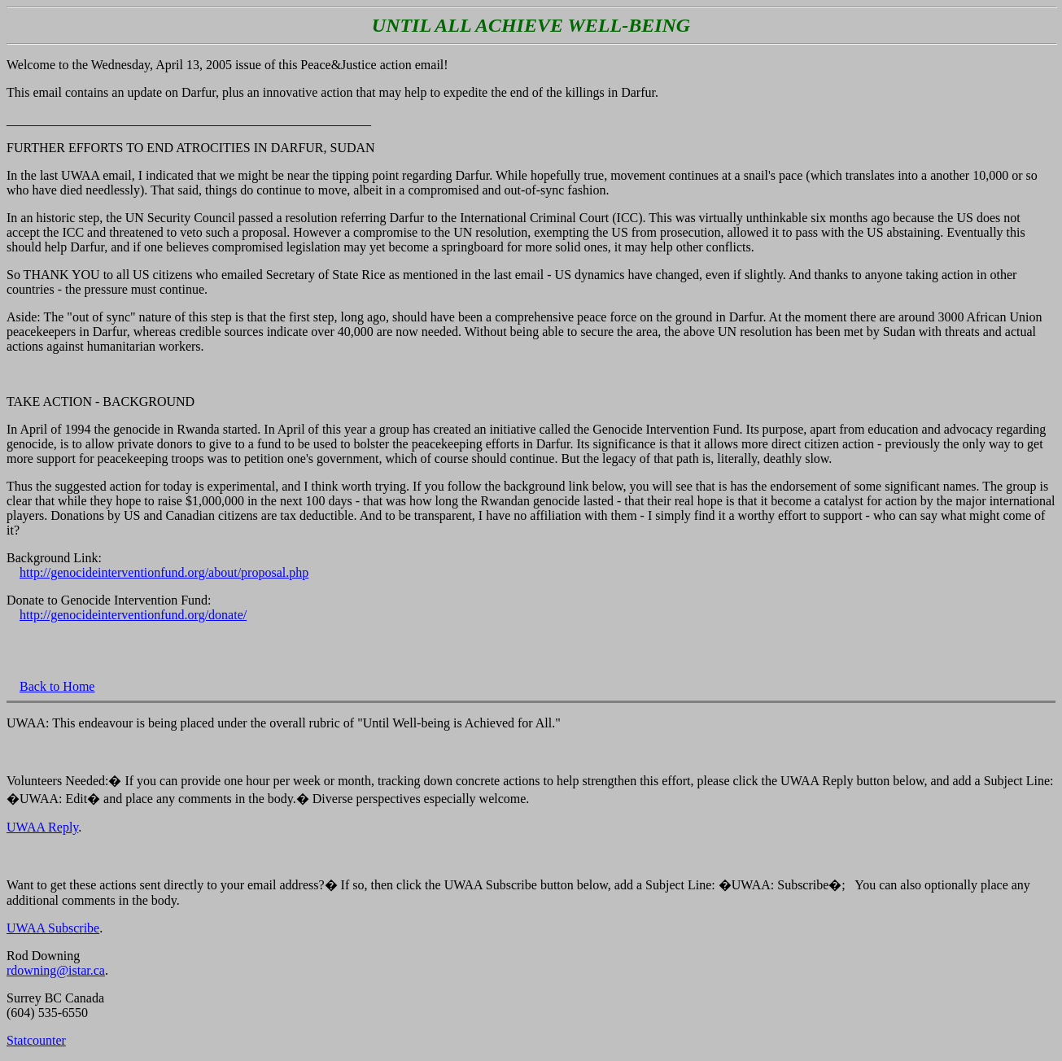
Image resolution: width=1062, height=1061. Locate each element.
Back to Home (57, 686)
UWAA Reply (42, 827)
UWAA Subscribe (53, 928)
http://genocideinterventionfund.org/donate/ (133, 615)
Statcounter (36, 1040)
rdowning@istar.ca (56, 970)
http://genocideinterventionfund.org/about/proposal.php (164, 572)
